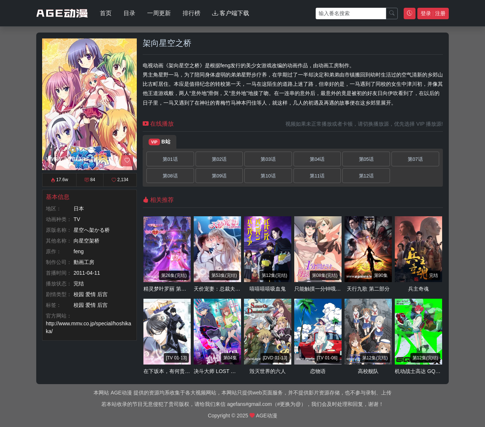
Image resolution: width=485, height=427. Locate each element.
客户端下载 (230, 13)
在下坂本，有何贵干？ (169, 371)
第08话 (170, 176)
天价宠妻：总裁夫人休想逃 (225, 289)
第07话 (415, 159)
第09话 (219, 176)
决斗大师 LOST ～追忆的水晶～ (230, 371)
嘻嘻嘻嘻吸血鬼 (268, 289)
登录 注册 (433, 13)
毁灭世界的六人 (268, 371)
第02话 (219, 159)
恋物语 (318, 371)
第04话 (317, 159)
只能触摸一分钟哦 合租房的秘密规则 (336, 289)
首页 (106, 13)
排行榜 (191, 13)
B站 (159, 142)
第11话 (317, 176)
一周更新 (159, 13)
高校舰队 (368, 371)
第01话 (170, 159)
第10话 (268, 176)
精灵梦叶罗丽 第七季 (167, 289)
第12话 (366, 176)
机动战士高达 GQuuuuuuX (425, 371)
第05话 (366, 159)
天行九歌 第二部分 (368, 289)
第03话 (268, 159)
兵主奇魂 (418, 289)
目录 (129, 13)
